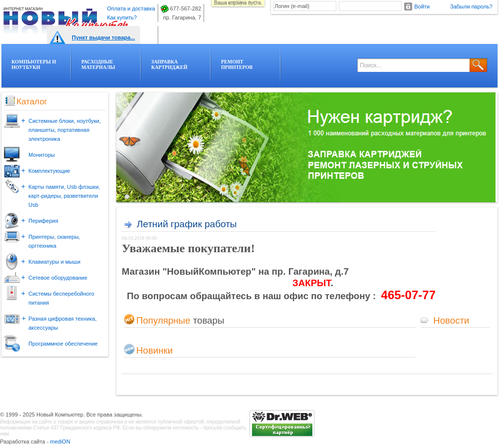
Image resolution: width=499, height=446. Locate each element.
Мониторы (41, 155)
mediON (60, 442)
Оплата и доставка (131, 8)
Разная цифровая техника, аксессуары (62, 323)
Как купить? (122, 17)
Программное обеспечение (63, 344)
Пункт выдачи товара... (103, 37)
